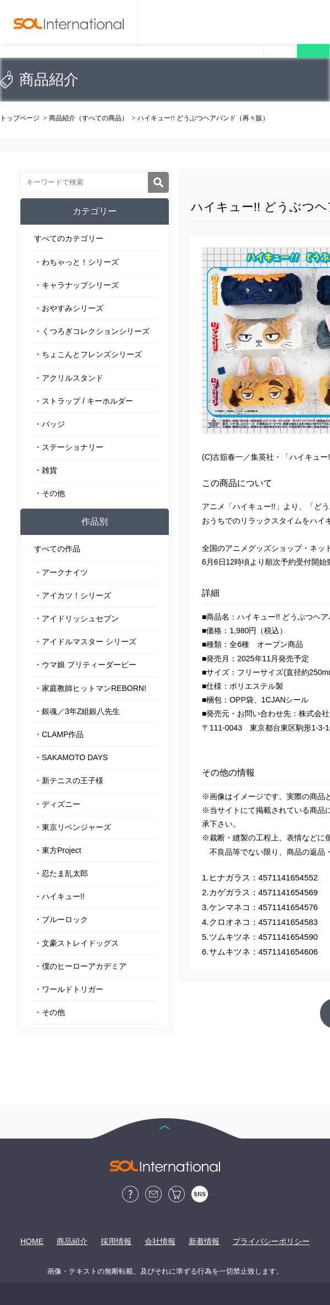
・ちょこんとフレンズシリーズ (88, 354)
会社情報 (160, 1241)
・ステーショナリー (68, 447)
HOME (31, 1241)
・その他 (49, 493)
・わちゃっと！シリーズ (76, 262)
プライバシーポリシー (271, 1241)
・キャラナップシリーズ (76, 285)
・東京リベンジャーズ (72, 827)
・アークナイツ (61, 572)
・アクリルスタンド (68, 377)
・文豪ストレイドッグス (76, 943)
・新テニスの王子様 (68, 780)
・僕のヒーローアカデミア (80, 966)
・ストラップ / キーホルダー (83, 401)
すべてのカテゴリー (68, 238)
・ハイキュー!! (59, 896)
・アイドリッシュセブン (76, 618)
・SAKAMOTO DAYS (71, 757)
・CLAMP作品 (59, 734)
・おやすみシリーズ (68, 308)
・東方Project (57, 850)
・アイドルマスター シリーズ (85, 641)
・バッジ (49, 424)
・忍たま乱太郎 (61, 873)
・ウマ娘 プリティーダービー (85, 664)
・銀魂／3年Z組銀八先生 (77, 711)
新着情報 (204, 1241)
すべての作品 (57, 548)
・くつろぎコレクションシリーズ (92, 331)
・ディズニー (57, 804)
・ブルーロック (61, 919)
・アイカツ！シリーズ (72, 595)
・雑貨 (45, 470)
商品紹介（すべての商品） (88, 118)
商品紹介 (72, 1241)
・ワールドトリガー (68, 989)
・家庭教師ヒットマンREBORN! (90, 688)
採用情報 (116, 1241)
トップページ (20, 118)
